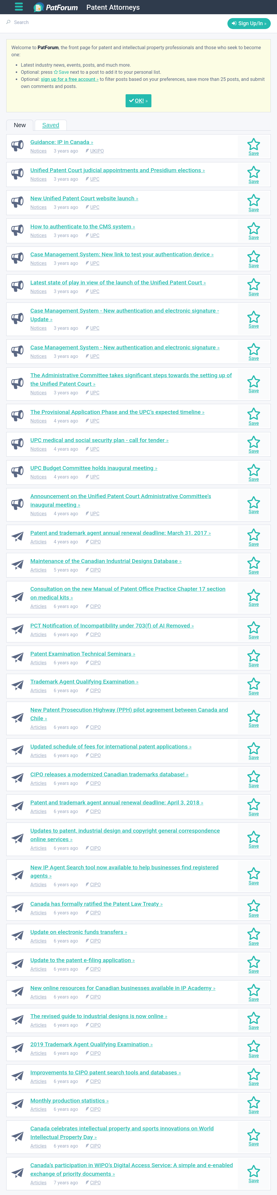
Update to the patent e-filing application (80, 960)
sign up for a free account (68, 79)
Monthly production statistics (67, 1100)
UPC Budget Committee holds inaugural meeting (91, 468)
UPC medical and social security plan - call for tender (97, 440)
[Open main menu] (21, 6)
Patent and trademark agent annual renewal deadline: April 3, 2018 (114, 802)
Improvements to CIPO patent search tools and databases (103, 1072)
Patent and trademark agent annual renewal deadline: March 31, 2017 (118, 532)
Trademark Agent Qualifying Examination (82, 681)
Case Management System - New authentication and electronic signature (123, 347)
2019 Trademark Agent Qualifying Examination (89, 1044)
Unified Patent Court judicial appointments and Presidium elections (115, 170)
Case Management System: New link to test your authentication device (120, 254)
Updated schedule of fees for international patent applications (109, 746)
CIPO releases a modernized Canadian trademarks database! (107, 774)
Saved (50, 125)
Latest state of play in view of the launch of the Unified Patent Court (116, 282)
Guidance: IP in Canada (59, 142)
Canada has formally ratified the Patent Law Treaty (94, 903)
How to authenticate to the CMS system (80, 226)
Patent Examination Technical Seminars (80, 653)
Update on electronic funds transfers (76, 932)
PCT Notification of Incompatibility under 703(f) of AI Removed (110, 625)
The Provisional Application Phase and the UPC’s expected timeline (115, 412)
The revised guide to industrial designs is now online (96, 1016)
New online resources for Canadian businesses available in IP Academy (120, 988)
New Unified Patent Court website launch (82, 198)
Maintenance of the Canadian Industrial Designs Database (104, 561)
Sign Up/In (250, 23)
